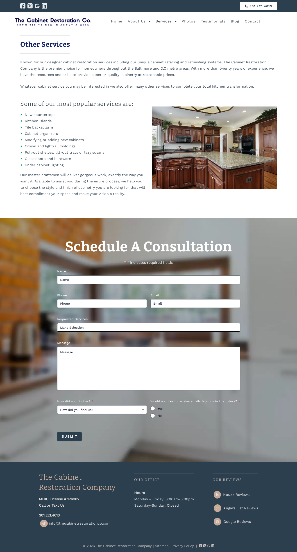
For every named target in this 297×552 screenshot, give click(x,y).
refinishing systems (205, 62)
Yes (160, 408)
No (160, 415)
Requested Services (74, 319)
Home (116, 21)
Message (63, 343)
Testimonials (213, 21)
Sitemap (161, 546)
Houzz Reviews (231, 494)
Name (63, 271)
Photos (188, 21)
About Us (137, 21)
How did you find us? (75, 401)
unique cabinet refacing (158, 62)
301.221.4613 (258, 6)
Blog (235, 21)
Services (164, 21)
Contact (253, 21)
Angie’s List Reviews (236, 508)
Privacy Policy (183, 546)
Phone (62, 295)
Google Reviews (232, 521)
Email (156, 295)
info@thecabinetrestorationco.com (75, 523)
